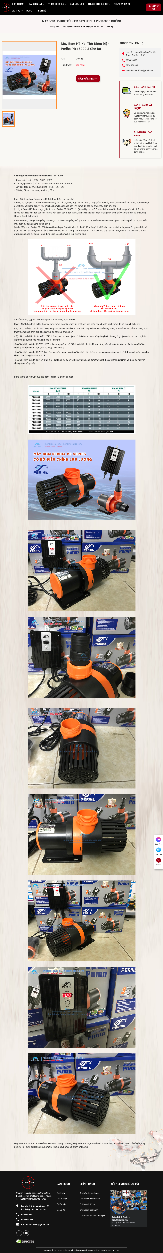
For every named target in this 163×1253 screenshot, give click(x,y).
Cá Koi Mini (61, 1204)
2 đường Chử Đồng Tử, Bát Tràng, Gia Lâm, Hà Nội (35, 1208)
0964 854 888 (132, 65)
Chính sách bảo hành (89, 1210)
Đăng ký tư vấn (154, 7)
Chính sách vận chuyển (90, 1199)
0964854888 (131, 60)
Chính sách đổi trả (87, 1204)
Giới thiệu (61, 1193)
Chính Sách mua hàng (89, 1193)
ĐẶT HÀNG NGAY (88, 78)
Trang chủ (54, 27)
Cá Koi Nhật (62, 1199)
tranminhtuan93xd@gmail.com (139, 70)
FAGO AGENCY (113, 1250)
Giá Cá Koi (61, 1210)
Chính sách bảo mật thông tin (92, 1215)
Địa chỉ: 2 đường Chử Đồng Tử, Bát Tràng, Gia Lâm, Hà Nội (141, 53)
